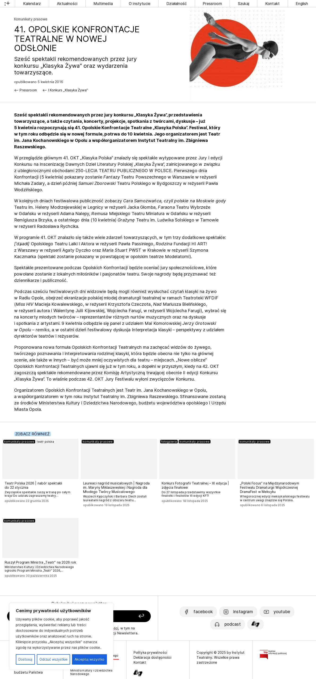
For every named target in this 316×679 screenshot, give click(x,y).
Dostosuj (25, 659)
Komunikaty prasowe (30, 19)
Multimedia (103, 3)
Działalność (176, 3)
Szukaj (243, 3)
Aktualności (67, 3)
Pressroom (212, 3)
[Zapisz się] (123, 616)
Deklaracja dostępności (153, 657)
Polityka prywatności (150, 652)
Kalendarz (32, 3)
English (302, 3)
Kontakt (272, 3)
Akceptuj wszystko (89, 659)
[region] (61, 636)
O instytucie (139, 3)
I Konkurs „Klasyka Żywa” (68, 90)
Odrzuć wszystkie (53, 659)
